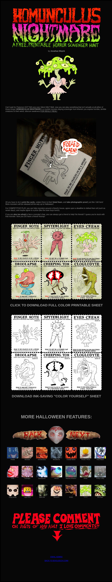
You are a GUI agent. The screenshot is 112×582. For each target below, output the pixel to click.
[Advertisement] (56, 567)
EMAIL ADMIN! (56, 557)
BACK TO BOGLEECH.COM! (56, 561)
